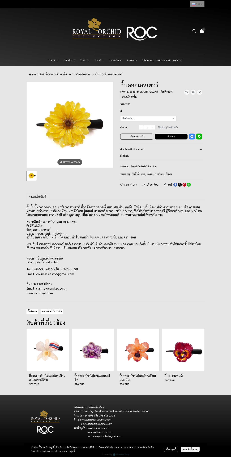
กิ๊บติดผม (32, 311)
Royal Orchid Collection (144, 166)
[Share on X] (180, 185)
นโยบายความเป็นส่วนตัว (47, 451)
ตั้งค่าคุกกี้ (171, 449)
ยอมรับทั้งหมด (190, 449)
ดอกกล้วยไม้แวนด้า (52, 311)
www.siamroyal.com (39, 293)
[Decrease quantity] (141, 127)
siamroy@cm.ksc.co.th (51, 288)
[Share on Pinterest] (184, 185)
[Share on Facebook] (175, 185)
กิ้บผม (98, 74)
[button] (197, 4)
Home (32, 74)
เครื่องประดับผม (83, 74)
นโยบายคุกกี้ (69, 451)
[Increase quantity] (153, 127)
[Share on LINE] (189, 185)
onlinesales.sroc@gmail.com (55, 274)
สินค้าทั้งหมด (46, 74)
